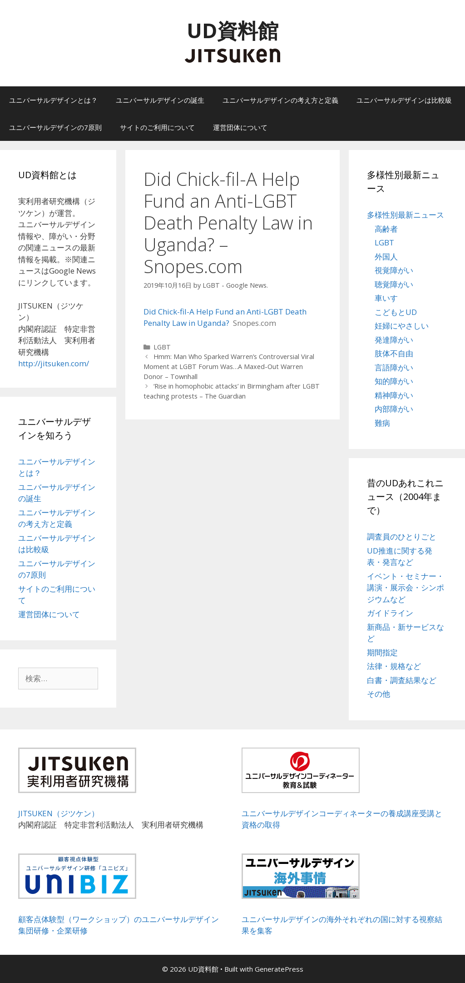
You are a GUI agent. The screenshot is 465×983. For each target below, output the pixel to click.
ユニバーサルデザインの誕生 (160, 100)
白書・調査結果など (401, 680)
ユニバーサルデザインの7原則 (55, 127)
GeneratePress (279, 968)
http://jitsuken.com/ (53, 363)
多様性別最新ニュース (405, 215)
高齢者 (386, 229)
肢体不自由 (394, 353)
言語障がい (394, 367)
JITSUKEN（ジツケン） (58, 813)
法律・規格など (394, 666)
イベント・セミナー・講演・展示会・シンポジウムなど (405, 587)
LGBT (162, 347)
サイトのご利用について (157, 127)
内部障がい (394, 409)
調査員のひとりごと (401, 536)
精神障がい (394, 395)
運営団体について (240, 127)
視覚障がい (394, 270)
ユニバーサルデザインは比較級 (404, 100)
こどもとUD (396, 312)
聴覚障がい (394, 284)
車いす (386, 298)
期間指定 (382, 652)
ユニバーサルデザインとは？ (53, 100)
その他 (378, 694)
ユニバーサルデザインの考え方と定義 (280, 100)
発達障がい (394, 339)
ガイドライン (390, 613)
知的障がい (394, 381)
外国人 (386, 256)
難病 (382, 423)
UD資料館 (232, 30)
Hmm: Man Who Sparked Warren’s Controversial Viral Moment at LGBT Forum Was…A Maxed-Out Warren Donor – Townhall (228, 366)
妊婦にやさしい (402, 325)
